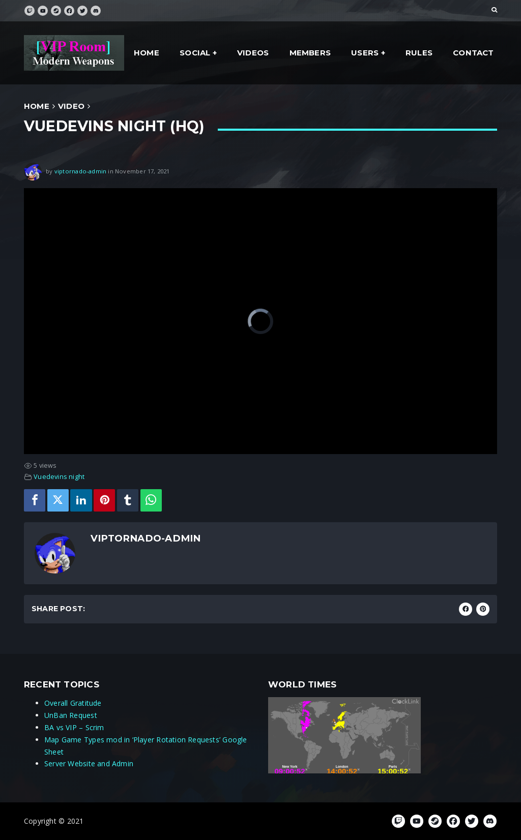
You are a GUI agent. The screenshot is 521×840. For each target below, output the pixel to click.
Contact (473, 52)
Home (146, 52)
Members (310, 52)
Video (71, 106)
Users (365, 52)
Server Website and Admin (88, 763)
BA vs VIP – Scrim (74, 727)
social (195, 52)
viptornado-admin (80, 170)
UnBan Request (70, 715)
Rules (419, 52)
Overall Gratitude (73, 703)
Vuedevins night (59, 476)
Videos (253, 52)
